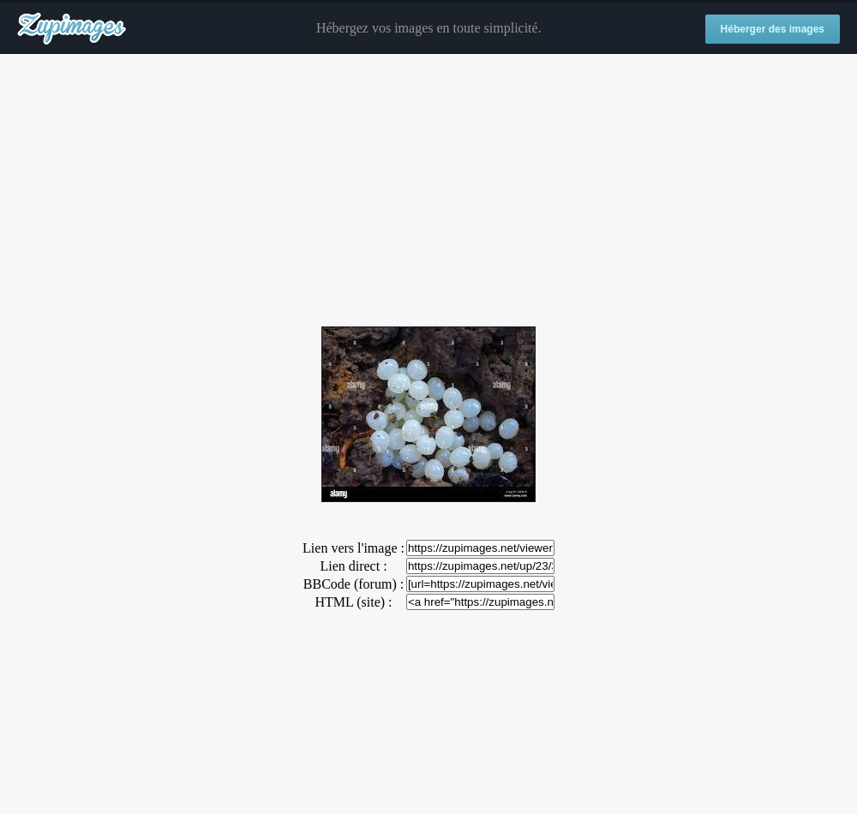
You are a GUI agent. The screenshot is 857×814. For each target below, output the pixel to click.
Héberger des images (772, 29)
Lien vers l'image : (354, 548)
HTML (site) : (353, 602)
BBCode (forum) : (353, 584)
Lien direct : (353, 566)
